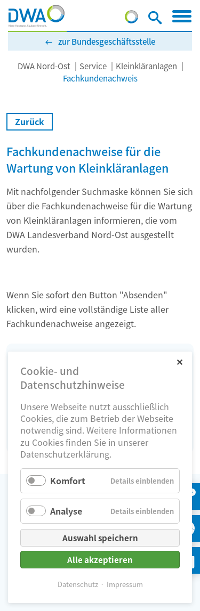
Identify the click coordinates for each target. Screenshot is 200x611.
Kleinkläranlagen (146, 65)
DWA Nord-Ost (44, 65)
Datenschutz (78, 584)
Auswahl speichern (100, 537)
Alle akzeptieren (100, 559)
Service (93, 65)
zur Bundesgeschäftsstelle (106, 41)
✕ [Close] (179, 361)
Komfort (67, 480)
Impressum (125, 584)
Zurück (29, 121)
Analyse (66, 510)
